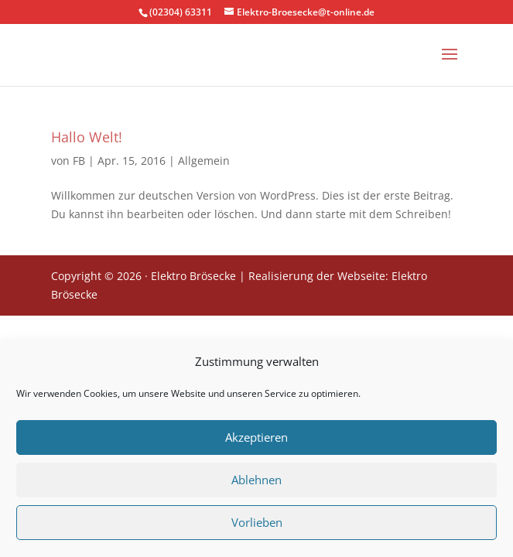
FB (79, 160)
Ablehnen (256, 483)
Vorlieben (256, 526)
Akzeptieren (256, 441)
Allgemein (204, 160)
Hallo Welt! (86, 137)
